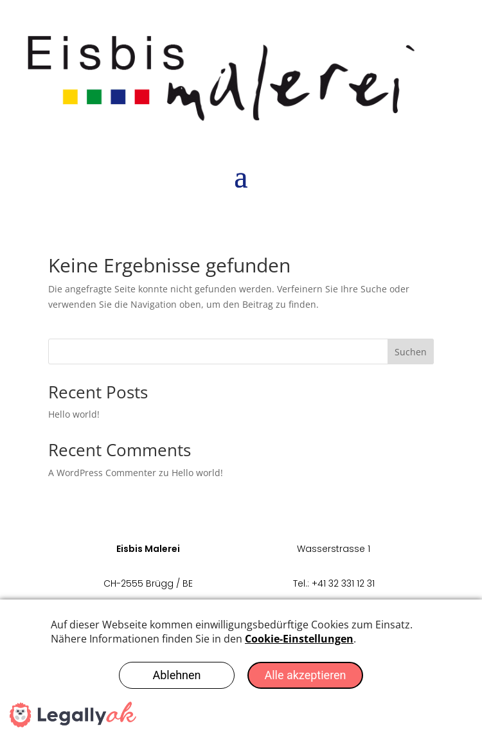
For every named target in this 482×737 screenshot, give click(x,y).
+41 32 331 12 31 (343, 583)
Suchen (411, 352)
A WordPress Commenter (102, 472)
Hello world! (74, 414)
